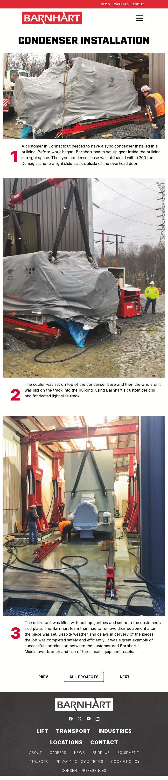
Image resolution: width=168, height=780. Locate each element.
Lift (42, 731)
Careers (121, 4)
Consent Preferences (84, 770)
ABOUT (35, 753)
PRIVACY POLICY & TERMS (79, 761)
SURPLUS (101, 753)
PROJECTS (38, 761)
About (138, 4)
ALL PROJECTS (84, 677)
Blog (105, 4)
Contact (104, 742)
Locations (66, 742)
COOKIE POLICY (125, 761)
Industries (115, 731)
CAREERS (58, 753)
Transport (73, 731)
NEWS (79, 753)
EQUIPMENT (128, 753)
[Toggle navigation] (139, 17)
